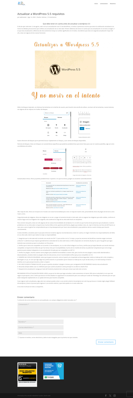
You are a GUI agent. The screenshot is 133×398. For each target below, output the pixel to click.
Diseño (39, 17)
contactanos (104, 3)
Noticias (44, 17)
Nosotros (113, 3)
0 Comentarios (52, 17)
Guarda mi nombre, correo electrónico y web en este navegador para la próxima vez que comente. (49, 337)
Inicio (96, 3)
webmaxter (23, 17)
